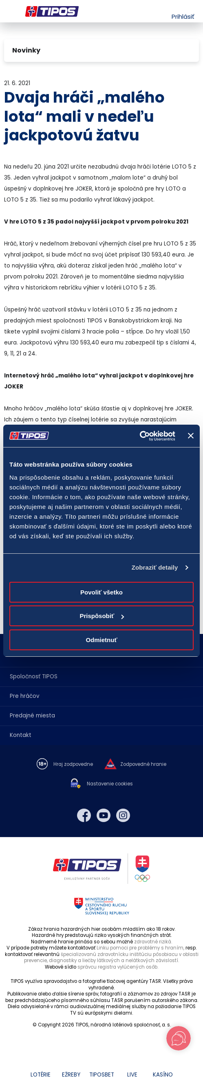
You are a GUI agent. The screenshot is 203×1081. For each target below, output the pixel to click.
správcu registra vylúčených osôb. (117, 967)
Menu (9, 11)
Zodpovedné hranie (143, 764)
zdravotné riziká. (153, 941)
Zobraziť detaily (155, 567)
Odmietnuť (101, 639)
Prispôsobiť (101, 615)
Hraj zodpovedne (73, 764)
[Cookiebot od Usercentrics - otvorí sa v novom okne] (139, 436)
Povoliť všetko (101, 592)
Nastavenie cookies (110, 784)
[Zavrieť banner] (191, 436)
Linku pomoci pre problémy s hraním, (140, 948)
